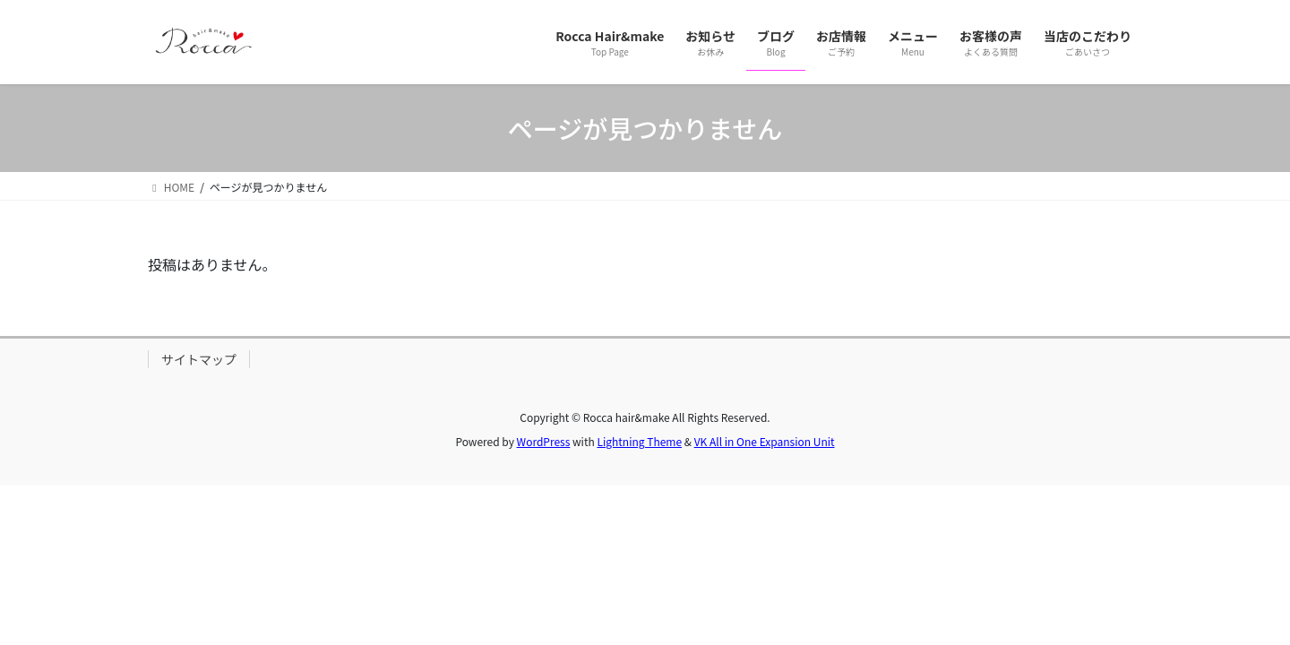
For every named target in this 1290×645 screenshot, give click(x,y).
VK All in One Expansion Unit (764, 441)
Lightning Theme (639, 441)
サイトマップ (198, 359)
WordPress (544, 441)
